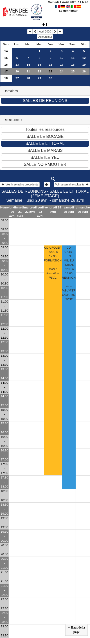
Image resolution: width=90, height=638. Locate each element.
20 (17, 71)
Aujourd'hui (45, 36)
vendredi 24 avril (52, 209)
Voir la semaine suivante (72, 184)
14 (6, 51)
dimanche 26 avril (83, 209)
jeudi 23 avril (40, 212)
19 (84, 64)
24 (61, 71)
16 (6, 64)
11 (72, 58)
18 (72, 64)
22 (39, 71)
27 (17, 78)
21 (28, 71)
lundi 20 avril (12, 212)
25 (72, 71)
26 (84, 71)
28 (28, 78)
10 (61, 58)
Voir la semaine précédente (19, 184)
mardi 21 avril (20, 212)
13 (17, 64)
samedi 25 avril (69, 209)
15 (6, 58)
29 (39, 78)
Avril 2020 (45, 31)
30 (50, 78)
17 (61, 64)
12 (84, 58)
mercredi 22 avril (30, 209)
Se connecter (68, 10)
